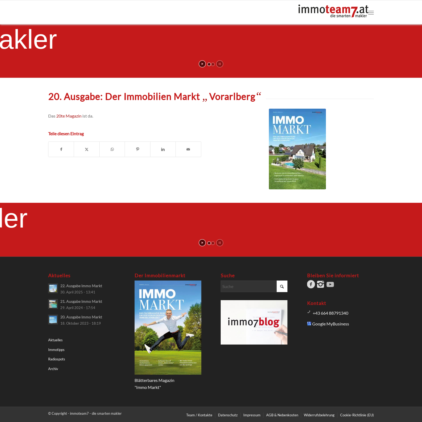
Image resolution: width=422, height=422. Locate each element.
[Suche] (254, 286)
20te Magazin (69, 115)
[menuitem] (371, 12)
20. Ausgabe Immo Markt (81, 317)
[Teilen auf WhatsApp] (112, 149)
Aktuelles (55, 340)
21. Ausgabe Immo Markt (81, 301)
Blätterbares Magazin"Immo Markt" (168, 380)
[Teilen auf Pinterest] (137, 149)
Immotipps (56, 349)
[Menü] (371, 12)
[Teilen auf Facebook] (61, 149)
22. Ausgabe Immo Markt (81, 286)
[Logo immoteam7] (333, 15)
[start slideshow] (202, 64)
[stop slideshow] (219, 64)
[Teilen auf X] (86, 149)
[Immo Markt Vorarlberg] (297, 149)
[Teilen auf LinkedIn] (162, 149)
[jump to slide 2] (213, 64)
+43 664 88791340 (330, 312)
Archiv (53, 369)
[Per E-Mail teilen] (188, 149)
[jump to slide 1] (209, 64)
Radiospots (56, 359)
